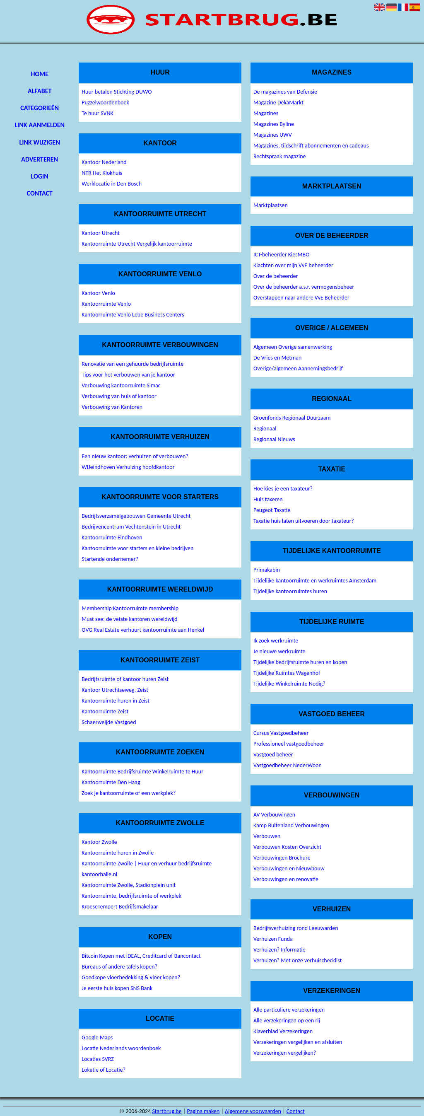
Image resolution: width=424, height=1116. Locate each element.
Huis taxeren (268, 499)
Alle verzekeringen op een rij (286, 1020)
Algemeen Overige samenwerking (292, 346)
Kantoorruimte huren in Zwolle (118, 852)
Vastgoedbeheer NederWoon (287, 765)
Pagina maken (203, 1111)
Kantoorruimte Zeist (105, 711)
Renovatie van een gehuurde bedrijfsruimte (132, 363)
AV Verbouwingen (274, 814)
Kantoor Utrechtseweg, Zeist (115, 689)
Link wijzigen (39, 142)
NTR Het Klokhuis (102, 172)
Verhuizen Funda (273, 938)
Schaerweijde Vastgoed (109, 722)
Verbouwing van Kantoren (112, 407)
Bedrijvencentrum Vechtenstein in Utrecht (131, 526)
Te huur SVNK (97, 113)
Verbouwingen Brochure (282, 857)
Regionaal (265, 428)
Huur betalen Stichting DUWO (117, 91)
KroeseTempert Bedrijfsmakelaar (120, 906)
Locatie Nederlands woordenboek (121, 1048)
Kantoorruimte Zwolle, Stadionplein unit (129, 885)
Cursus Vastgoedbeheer (281, 733)
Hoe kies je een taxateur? (283, 488)
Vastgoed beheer (273, 754)
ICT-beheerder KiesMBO (281, 254)
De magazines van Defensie (285, 91)
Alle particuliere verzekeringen (289, 1009)
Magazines (265, 113)
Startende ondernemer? (110, 559)
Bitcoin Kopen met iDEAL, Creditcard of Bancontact (141, 955)
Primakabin (266, 569)
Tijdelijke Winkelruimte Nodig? (289, 683)
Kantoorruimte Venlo (106, 303)
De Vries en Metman (277, 357)
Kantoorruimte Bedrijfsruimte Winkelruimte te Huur (142, 771)
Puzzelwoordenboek (105, 102)
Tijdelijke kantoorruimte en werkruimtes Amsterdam (314, 580)
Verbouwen (266, 836)
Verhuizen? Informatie (279, 949)
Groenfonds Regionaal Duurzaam (292, 417)
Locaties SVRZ (98, 1059)
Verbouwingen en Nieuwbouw (289, 868)
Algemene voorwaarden (253, 1111)
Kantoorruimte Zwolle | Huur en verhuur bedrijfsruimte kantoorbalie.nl (147, 869)
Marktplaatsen (270, 205)
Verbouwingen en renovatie (285, 879)
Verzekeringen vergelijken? (284, 1052)
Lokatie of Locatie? (103, 1069)
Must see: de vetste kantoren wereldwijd (129, 619)
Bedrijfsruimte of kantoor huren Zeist (125, 679)
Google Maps (97, 1037)
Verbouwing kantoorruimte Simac (121, 385)
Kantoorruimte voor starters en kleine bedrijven (137, 548)
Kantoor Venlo (98, 293)
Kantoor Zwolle (99, 841)
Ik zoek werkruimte (275, 640)
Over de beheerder (275, 276)
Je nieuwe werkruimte (279, 651)
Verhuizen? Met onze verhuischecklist (297, 960)
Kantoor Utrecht (101, 233)
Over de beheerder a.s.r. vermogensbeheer (303, 286)
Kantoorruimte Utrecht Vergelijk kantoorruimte (137, 243)
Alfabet (39, 91)
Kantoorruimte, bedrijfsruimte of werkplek (131, 895)
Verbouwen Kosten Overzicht (287, 846)
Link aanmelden (39, 125)
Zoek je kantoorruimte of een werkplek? (129, 793)
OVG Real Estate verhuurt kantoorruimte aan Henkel (143, 629)
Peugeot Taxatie (271, 510)
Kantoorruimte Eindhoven (112, 537)
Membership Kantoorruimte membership (130, 608)
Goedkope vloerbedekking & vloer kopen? (131, 977)
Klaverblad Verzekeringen (283, 1031)
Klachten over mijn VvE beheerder (293, 265)
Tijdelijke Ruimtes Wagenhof (286, 672)
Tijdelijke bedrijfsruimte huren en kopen (300, 662)
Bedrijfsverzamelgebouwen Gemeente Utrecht (136, 515)
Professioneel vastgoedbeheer (288, 743)
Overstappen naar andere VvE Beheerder (301, 297)
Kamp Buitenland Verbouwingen (291, 825)
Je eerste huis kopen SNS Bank (117, 988)
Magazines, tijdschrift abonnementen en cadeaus (311, 145)
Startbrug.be (166, 1111)
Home (39, 74)
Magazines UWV (272, 134)
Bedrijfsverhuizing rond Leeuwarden (295, 928)
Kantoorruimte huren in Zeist (115, 700)
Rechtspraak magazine (279, 156)
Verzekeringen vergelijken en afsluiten (297, 1042)
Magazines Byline (273, 124)
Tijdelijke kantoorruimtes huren (290, 591)
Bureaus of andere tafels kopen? (119, 966)
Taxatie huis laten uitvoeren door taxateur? (303, 520)
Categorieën (39, 108)
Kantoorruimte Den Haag (111, 782)
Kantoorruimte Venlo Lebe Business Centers (133, 314)
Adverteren (39, 159)
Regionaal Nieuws (274, 439)
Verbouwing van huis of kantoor (119, 396)
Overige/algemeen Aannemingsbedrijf (298, 368)
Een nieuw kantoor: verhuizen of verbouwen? (135, 456)
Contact (40, 193)
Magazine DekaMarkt (278, 102)
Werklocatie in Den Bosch (112, 183)
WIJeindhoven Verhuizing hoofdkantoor (128, 467)
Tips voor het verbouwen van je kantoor (128, 374)
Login (39, 176)
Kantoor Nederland (104, 162)
